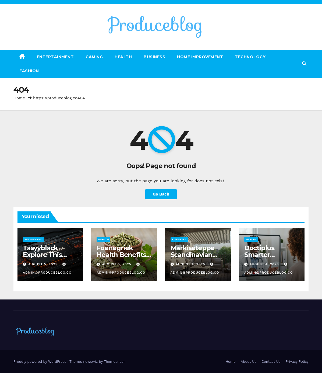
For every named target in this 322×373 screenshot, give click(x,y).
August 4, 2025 (191, 264)
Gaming (94, 56)
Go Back (161, 194)
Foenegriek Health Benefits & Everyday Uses (122, 254)
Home (19, 98)
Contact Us (271, 362)
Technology (250, 56)
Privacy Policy (297, 362)
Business (154, 56)
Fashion (29, 70)
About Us (248, 362)
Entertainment (55, 56)
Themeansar (114, 362)
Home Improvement (200, 56)
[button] (304, 63)
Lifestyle (179, 239)
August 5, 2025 (43, 264)
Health (123, 56)
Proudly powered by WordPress (40, 362)
